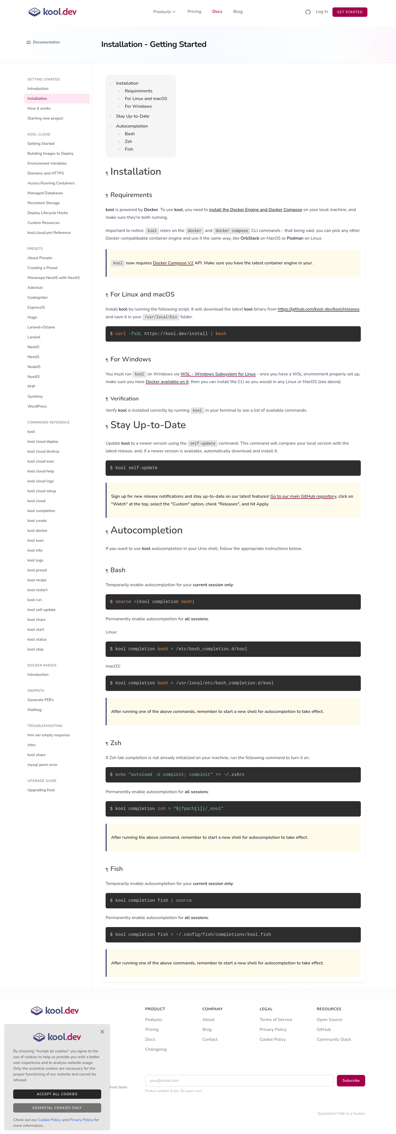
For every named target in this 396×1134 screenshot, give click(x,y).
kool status (37, 639)
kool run (35, 599)
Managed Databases (45, 193)
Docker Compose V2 (173, 263)
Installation (37, 98)
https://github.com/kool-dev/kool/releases (318, 309)
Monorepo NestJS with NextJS (54, 277)
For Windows (138, 106)
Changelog (156, 1049)
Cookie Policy (273, 1039)
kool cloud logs (41, 481)
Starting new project (45, 118)
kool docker (38, 530)
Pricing (194, 12)
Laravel (34, 337)
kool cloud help (41, 471)
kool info (35, 550)
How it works (39, 108)
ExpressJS (36, 307)
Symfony (35, 396)
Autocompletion (132, 126)
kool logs (35, 560)
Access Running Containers (51, 183)
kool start (36, 629)
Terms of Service (276, 1020)
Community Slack (334, 1039)
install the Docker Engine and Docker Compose (255, 210)
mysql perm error (42, 764)
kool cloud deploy (43, 441)
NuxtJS (34, 376)
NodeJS (34, 366)
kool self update (41, 609)
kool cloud (36, 501)
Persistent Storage (44, 203)
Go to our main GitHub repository (303, 496)
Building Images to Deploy (50, 153)
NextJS (34, 356)
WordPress (37, 406)
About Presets (40, 258)
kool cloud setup (42, 491)
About (208, 1020)
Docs (217, 12)
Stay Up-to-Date (132, 116)
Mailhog (35, 709)
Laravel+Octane (41, 327)
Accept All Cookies (57, 1094)
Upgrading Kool (41, 790)
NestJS (33, 347)
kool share (36, 619)
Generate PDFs (41, 699)
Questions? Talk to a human (341, 1113)
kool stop (35, 649)
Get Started (350, 12)
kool (31, 431)
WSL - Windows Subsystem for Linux (218, 374)
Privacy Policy (273, 1030)
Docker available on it (167, 382)
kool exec (36, 540)
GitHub (324, 1030)
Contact (210, 1039)
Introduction (38, 88)
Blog (238, 12)
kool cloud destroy (43, 451)
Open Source (329, 1020)
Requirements (139, 91)
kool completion (41, 510)
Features (153, 1020)
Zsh (128, 142)
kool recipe (37, 580)
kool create (37, 520)
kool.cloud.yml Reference (49, 232)
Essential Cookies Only (57, 1108)
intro (31, 745)
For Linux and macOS (146, 99)
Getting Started (41, 143)
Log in (322, 12)
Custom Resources (44, 222)
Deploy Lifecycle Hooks (48, 212)
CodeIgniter (38, 297)
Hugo (32, 317)
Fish (129, 149)
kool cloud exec (41, 461)
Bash (130, 134)
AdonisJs (35, 287)
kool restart (38, 590)
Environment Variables (47, 163)
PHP (31, 386)
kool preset (37, 570)
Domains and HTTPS (46, 173)
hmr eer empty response (49, 735)
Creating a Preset (42, 267)
